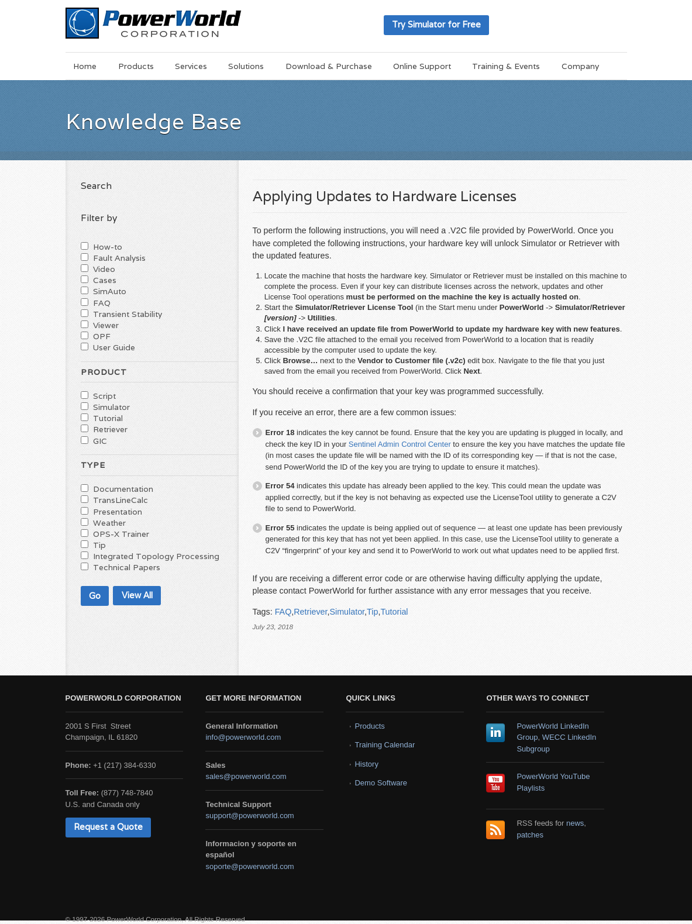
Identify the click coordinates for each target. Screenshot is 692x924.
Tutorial (394, 611)
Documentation (123, 489)
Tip (372, 611)
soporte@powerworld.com (249, 866)
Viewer (106, 325)
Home (85, 66)
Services (191, 66)
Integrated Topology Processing (156, 556)
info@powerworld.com (243, 737)
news (575, 823)
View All (137, 595)
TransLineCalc (120, 500)
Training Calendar (384, 744)
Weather (109, 523)
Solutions (246, 66)
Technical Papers (126, 567)
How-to (107, 247)
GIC (100, 441)
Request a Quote (108, 826)
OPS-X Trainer (121, 534)
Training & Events (506, 66)
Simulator (346, 611)
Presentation (117, 511)
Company (580, 66)
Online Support (422, 66)
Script (104, 396)
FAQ (283, 611)
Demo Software (380, 782)
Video (104, 269)
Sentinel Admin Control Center (400, 444)
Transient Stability (127, 314)
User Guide (114, 347)
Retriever (310, 611)
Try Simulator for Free (436, 24)
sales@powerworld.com (245, 776)
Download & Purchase (328, 66)
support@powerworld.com (249, 815)
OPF (102, 336)
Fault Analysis (119, 258)
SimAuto (109, 291)
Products (136, 66)
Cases (104, 280)
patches (530, 834)
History (366, 764)
